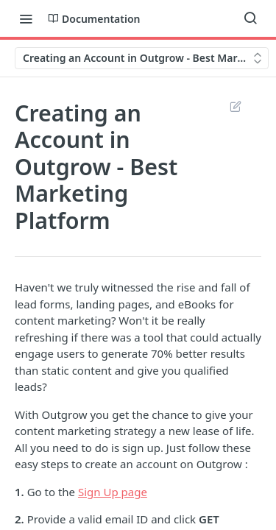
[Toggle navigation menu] (26, 18)
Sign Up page (112, 491)
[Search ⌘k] (250, 18)
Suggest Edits (235, 106)
